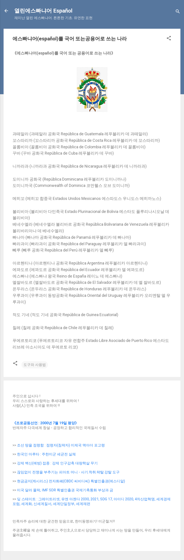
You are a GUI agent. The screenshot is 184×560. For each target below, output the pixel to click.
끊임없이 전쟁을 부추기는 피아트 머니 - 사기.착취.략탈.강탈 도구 (68, 472)
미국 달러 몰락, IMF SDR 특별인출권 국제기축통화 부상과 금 (65, 490)
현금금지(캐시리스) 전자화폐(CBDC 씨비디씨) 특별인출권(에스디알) (71, 481)
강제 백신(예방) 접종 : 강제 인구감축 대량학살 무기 (57, 463)
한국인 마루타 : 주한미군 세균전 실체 (46, 454)
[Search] (177, 12)
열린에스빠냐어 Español (43, 11)
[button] (168, 38)
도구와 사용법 (34, 365)
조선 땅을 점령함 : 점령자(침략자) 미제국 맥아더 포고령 (61, 445)
